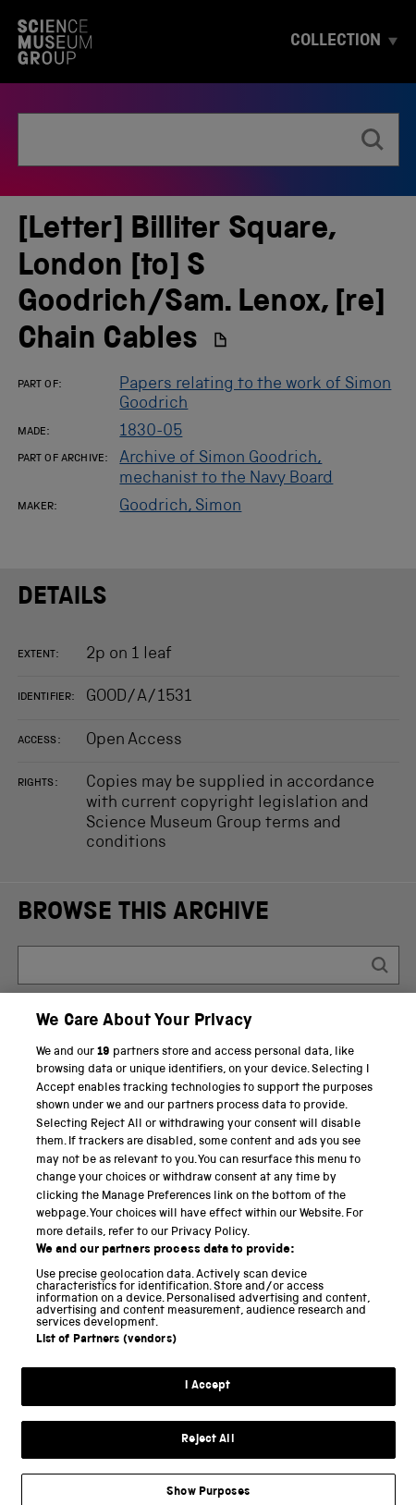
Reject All (207, 1451)
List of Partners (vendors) (106, 1352)
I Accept (207, 1398)
